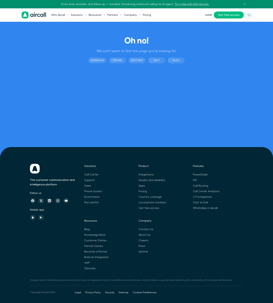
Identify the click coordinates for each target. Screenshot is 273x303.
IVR (195, 180)
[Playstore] (41, 217)
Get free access (229, 15)
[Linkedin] (49, 201)
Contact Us (146, 229)
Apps (142, 185)
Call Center (91, 174)
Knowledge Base (95, 234)
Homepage (97, 60)
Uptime (143, 251)
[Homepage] (34, 14)
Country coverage (150, 196)
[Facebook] (33, 201)
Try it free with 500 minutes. (191, 4)
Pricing (147, 15)
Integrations (146, 174)
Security (109, 292)
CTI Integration (202, 196)
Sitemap (123, 292)
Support (89, 180)
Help (157, 60)
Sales (87, 185)
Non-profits (91, 202)
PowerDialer (200, 174)
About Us (144, 234)
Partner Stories (93, 246)
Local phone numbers (152, 202)
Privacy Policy (93, 292)
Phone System (93, 191)
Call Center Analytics (206, 191)
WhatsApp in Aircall (205, 208)
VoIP (87, 262)
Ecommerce (92, 196)
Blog (176, 60)
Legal (78, 292)
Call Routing (200, 185)
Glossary (90, 268)
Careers (144, 240)
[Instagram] (58, 201)
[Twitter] (41, 201)
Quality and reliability (152, 180)
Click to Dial (200, 202)
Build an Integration (96, 257)
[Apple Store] (33, 217)
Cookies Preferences (145, 292)
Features (137, 60)
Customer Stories (95, 240)
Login (208, 15)
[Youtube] (66, 201)
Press (142, 246)
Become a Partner (95, 251)
